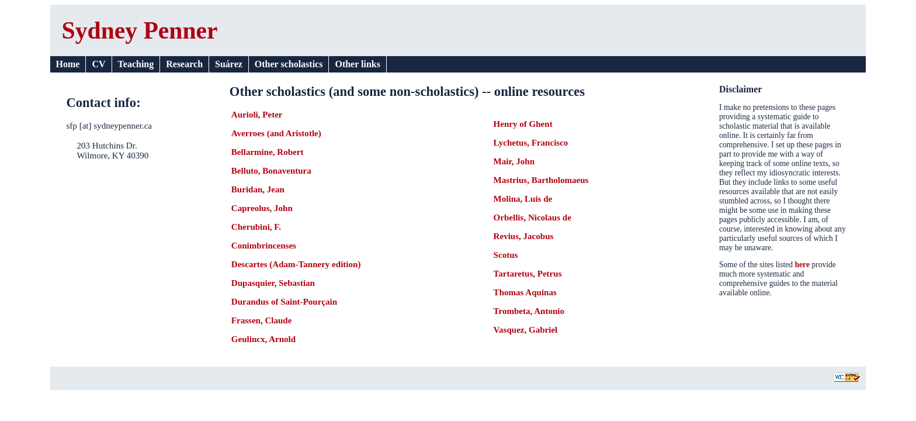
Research (184, 64)
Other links (357, 64)
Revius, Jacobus (524, 236)
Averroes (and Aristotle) (276, 133)
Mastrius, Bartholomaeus (541, 180)
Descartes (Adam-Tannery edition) (296, 264)
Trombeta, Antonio (529, 311)
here (802, 264)
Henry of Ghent (523, 124)
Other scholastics (289, 64)
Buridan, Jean (257, 189)
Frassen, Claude (261, 320)
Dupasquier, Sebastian (273, 283)
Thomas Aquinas (525, 292)
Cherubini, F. (256, 227)
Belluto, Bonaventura (271, 170)
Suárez (228, 64)
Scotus (506, 255)
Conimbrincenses (263, 245)
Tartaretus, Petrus (528, 273)
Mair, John (514, 161)
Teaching (136, 64)
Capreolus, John (262, 208)
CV (98, 64)
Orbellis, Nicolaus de (532, 217)
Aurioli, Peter (257, 114)
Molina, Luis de (523, 198)
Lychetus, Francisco (531, 142)
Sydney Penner (140, 30)
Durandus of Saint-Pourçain (284, 301)
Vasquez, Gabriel (526, 329)
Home (68, 64)
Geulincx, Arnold (263, 339)
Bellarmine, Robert (267, 152)
